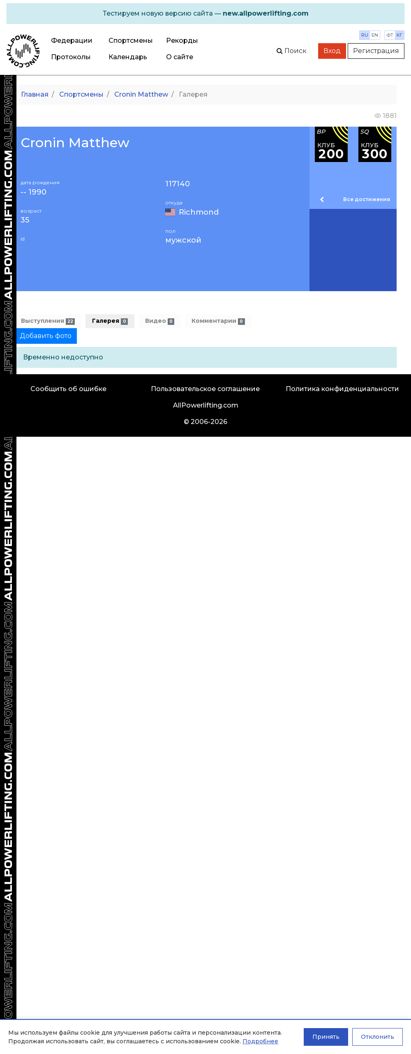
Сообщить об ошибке (68, 389)
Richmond (199, 212)
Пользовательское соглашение (205, 389)
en (375, 35)
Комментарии (218, 321)
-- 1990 (33, 192)
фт (389, 35)
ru (364, 35)
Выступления (48, 321)
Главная (34, 94)
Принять (325, 1036)
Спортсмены (131, 40)
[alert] (205, 13)
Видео (159, 321)
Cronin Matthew (141, 94)
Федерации (71, 40)
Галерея (109, 321)
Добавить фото (46, 336)
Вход (332, 51)
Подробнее (260, 1041)
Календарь (128, 57)
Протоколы (71, 57)
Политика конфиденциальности (342, 389)
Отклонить (377, 1036)
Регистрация (376, 51)
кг (399, 35)
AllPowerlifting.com (205, 405)
